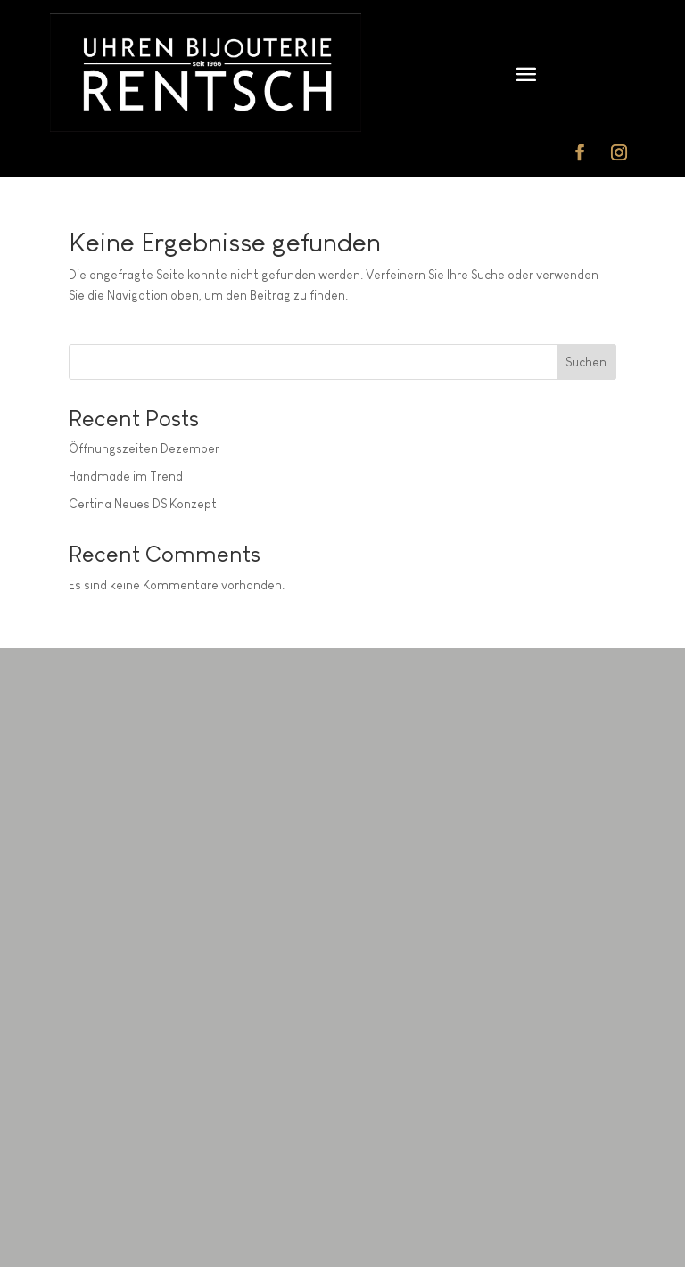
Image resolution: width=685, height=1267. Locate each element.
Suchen (586, 362)
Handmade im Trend (126, 476)
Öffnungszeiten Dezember (144, 448)
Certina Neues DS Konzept (143, 504)
